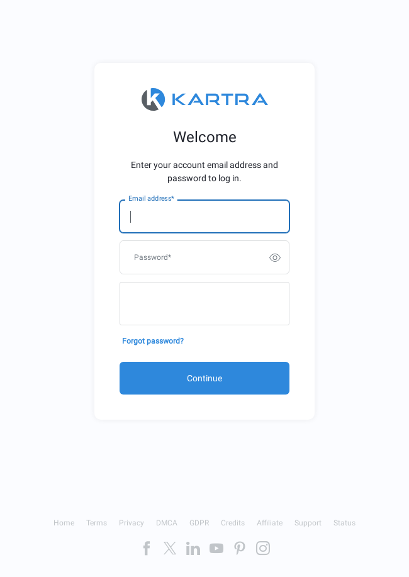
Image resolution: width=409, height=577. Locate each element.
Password (152, 257)
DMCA (166, 522)
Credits (233, 522)
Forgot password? (153, 341)
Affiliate (270, 522)
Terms (96, 522)
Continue (204, 378)
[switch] (275, 257)
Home (63, 522)
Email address (151, 199)
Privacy (131, 522)
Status (344, 522)
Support (308, 522)
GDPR (199, 522)
